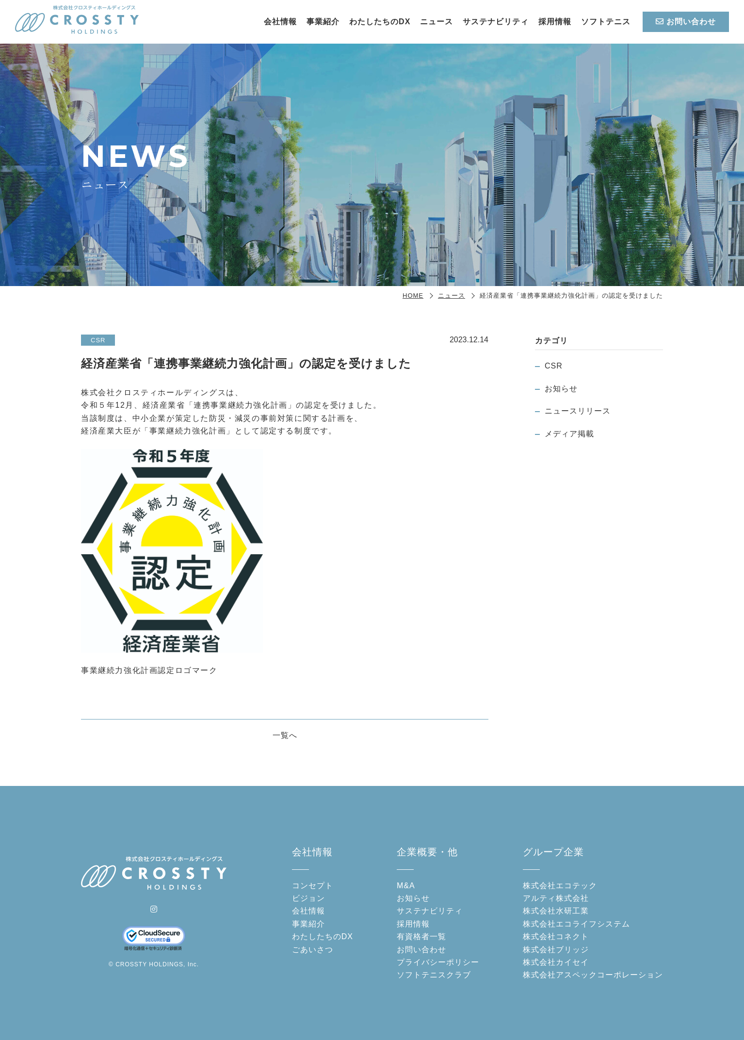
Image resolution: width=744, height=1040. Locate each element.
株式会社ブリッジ (556, 949)
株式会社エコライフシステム (576, 924)
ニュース (436, 21)
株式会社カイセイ (556, 962)
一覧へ (285, 735)
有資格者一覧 (421, 936)
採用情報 (554, 21)
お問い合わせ (686, 21)
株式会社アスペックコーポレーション (593, 975)
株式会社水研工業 (556, 911)
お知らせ (561, 388)
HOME (413, 295)
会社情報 (280, 21)
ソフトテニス (606, 21)
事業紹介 (323, 21)
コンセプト (312, 885)
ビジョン (308, 898)
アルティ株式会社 (556, 898)
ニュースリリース (578, 411)
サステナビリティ (496, 21)
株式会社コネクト (556, 936)
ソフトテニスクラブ (434, 975)
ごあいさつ (312, 949)
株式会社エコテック (560, 885)
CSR (554, 366)
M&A (406, 885)
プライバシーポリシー (438, 962)
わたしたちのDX (379, 21)
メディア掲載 (569, 434)
